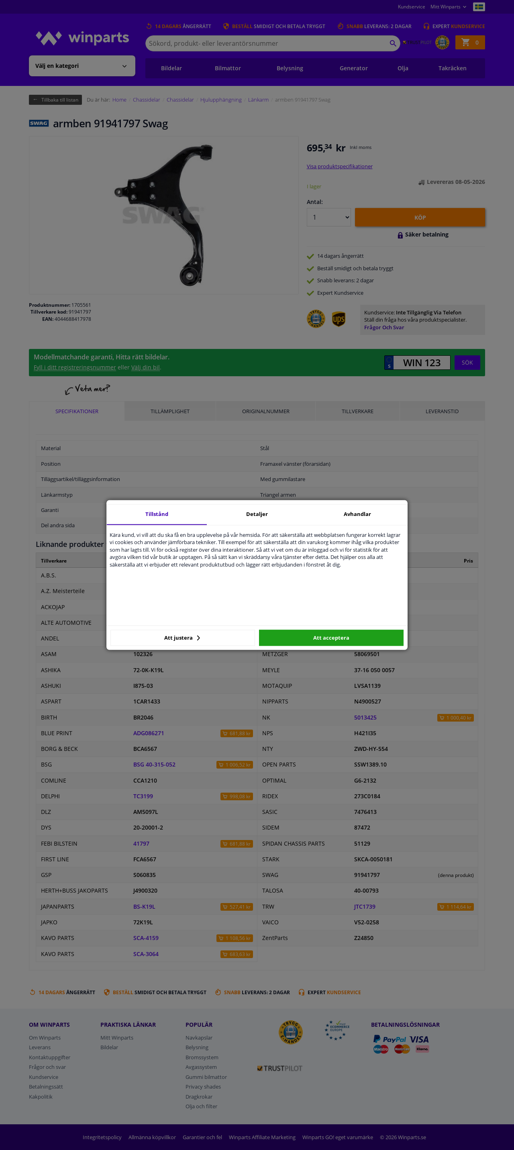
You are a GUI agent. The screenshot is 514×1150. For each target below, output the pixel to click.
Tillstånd (156, 514)
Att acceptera (331, 637)
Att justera (182, 637)
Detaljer (257, 514)
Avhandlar (357, 514)
